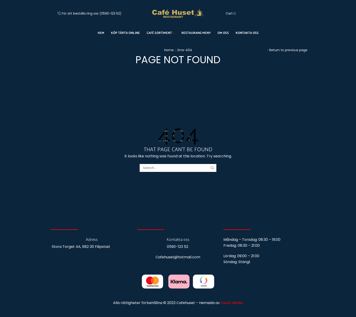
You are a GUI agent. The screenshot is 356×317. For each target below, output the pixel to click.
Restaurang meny (196, 32)
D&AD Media (232, 302)
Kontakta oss (247, 32)
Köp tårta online (125, 32)
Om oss (223, 32)
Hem (101, 32)
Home (169, 50)
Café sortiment (161, 32)
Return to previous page (288, 50)
